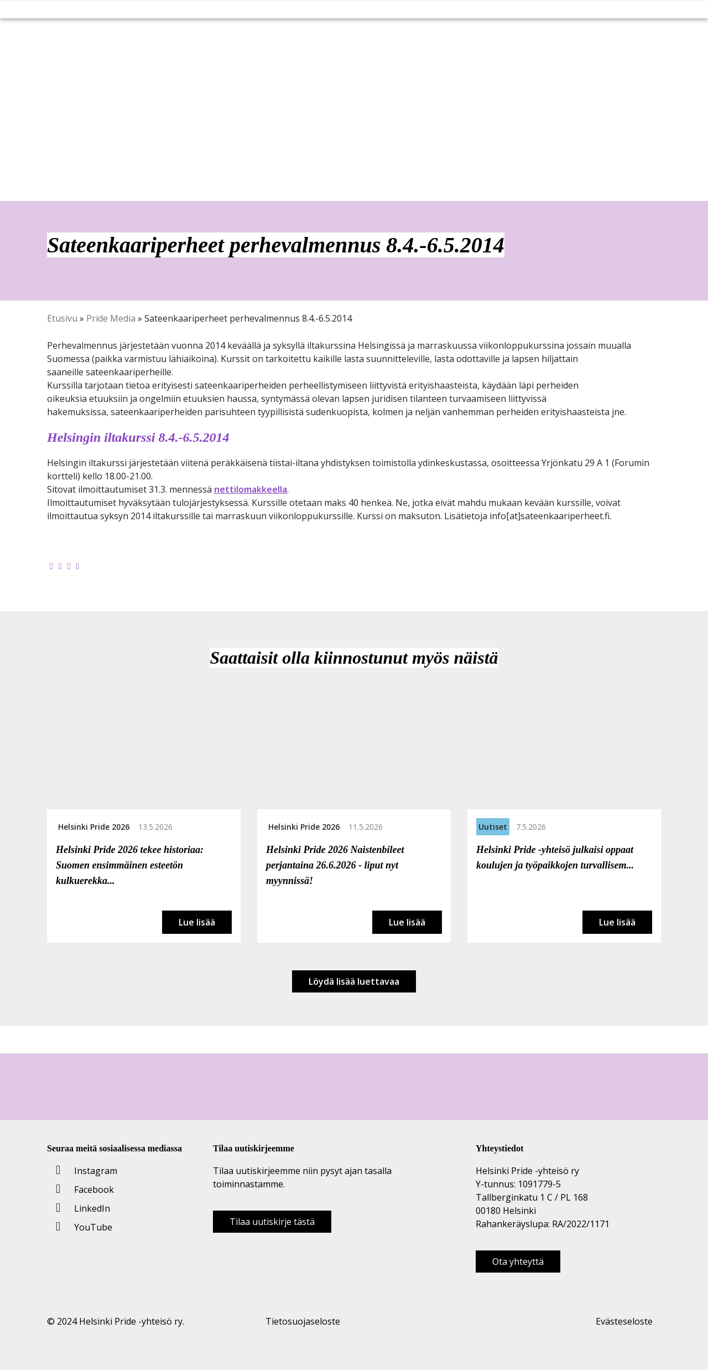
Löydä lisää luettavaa (354, 981)
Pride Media (111, 318)
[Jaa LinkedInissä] (69, 566)
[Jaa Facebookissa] (51, 566)
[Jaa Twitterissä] (60, 566)
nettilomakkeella (250, 489)
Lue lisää (197, 922)
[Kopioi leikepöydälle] (78, 566)
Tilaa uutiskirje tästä (272, 1222)
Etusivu (62, 318)
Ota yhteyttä (518, 1261)
